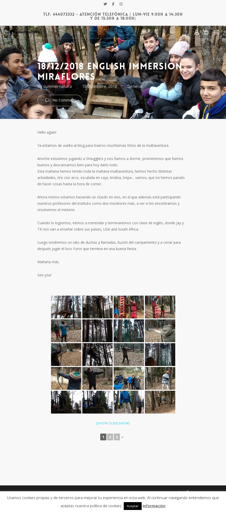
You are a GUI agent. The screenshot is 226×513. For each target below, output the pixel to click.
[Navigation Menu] (216, 32)
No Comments (60, 100)
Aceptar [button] (133, 506)
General (135, 86)
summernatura (57, 86)
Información (154, 505)
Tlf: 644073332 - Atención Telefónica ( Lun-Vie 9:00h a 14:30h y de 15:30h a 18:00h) (113, 16)
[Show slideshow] (113, 423)
